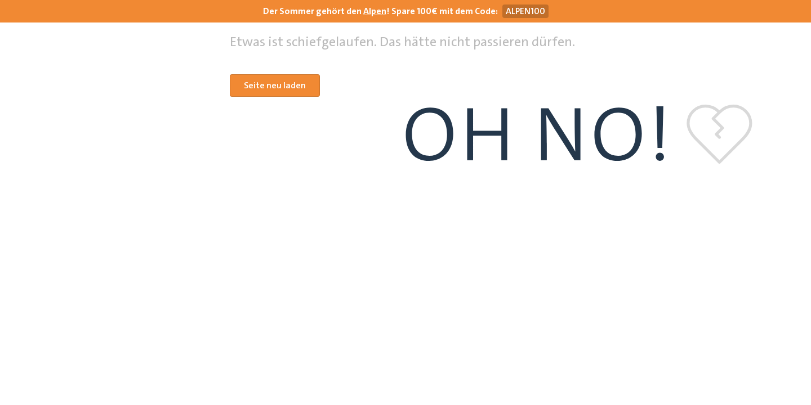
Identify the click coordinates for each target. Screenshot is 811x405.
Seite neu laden (275, 85)
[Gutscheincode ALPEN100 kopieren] (525, 11)
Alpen (374, 11)
